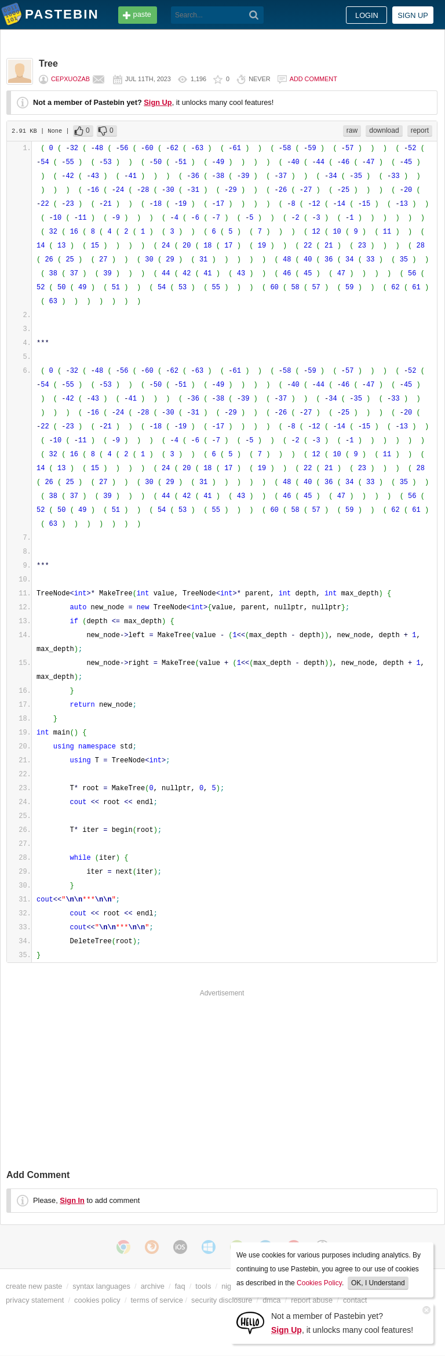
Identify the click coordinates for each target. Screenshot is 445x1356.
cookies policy (97, 1300)
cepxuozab (70, 78)
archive (153, 1286)
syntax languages (101, 1286)
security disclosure (221, 1300)
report (420, 130)
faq (180, 1286)
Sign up (412, 15)
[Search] (254, 15)
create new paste (34, 1286)
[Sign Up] (250, 1322)
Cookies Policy (319, 1283)
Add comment (313, 78)
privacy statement (35, 1300)
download (384, 130)
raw (352, 130)
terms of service (157, 1300)
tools (203, 1286)
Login (366, 15)
